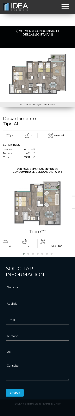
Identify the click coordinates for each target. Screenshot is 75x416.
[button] (23, 254)
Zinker (57, 404)
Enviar (15, 392)
